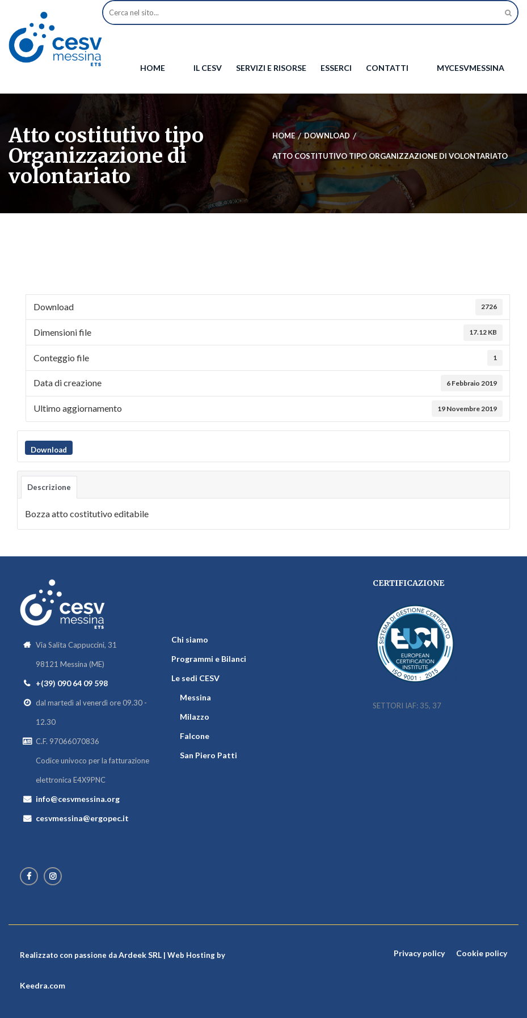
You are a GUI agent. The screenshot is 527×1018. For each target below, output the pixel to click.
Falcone (194, 736)
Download (49, 449)
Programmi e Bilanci (208, 659)
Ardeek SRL (140, 955)
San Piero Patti (208, 755)
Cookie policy (481, 953)
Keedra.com (42, 985)
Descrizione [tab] (49, 487)
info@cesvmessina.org (78, 799)
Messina (195, 697)
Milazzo (194, 716)
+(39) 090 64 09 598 (72, 683)
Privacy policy (419, 953)
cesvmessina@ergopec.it (82, 818)
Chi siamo (189, 639)
